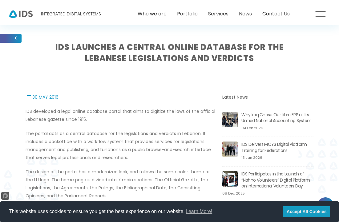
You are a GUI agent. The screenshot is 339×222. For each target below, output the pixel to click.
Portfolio (187, 13)
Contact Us (276, 13)
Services (218, 13)
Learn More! (199, 211)
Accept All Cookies (307, 211)
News (245, 13)
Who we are (152, 13)
